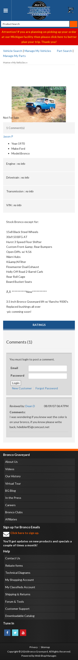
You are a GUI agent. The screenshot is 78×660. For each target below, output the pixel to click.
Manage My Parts (14, 56)
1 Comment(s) (15, 128)
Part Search (64, 51)
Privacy (34, 647)
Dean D (30, 406)
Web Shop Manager (45, 655)
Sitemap (45, 647)
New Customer (22, 388)
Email (14, 368)
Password (17, 375)
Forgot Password (47, 388)
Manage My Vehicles (38, 51)
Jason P (8, 136)
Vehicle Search (12, 51)
